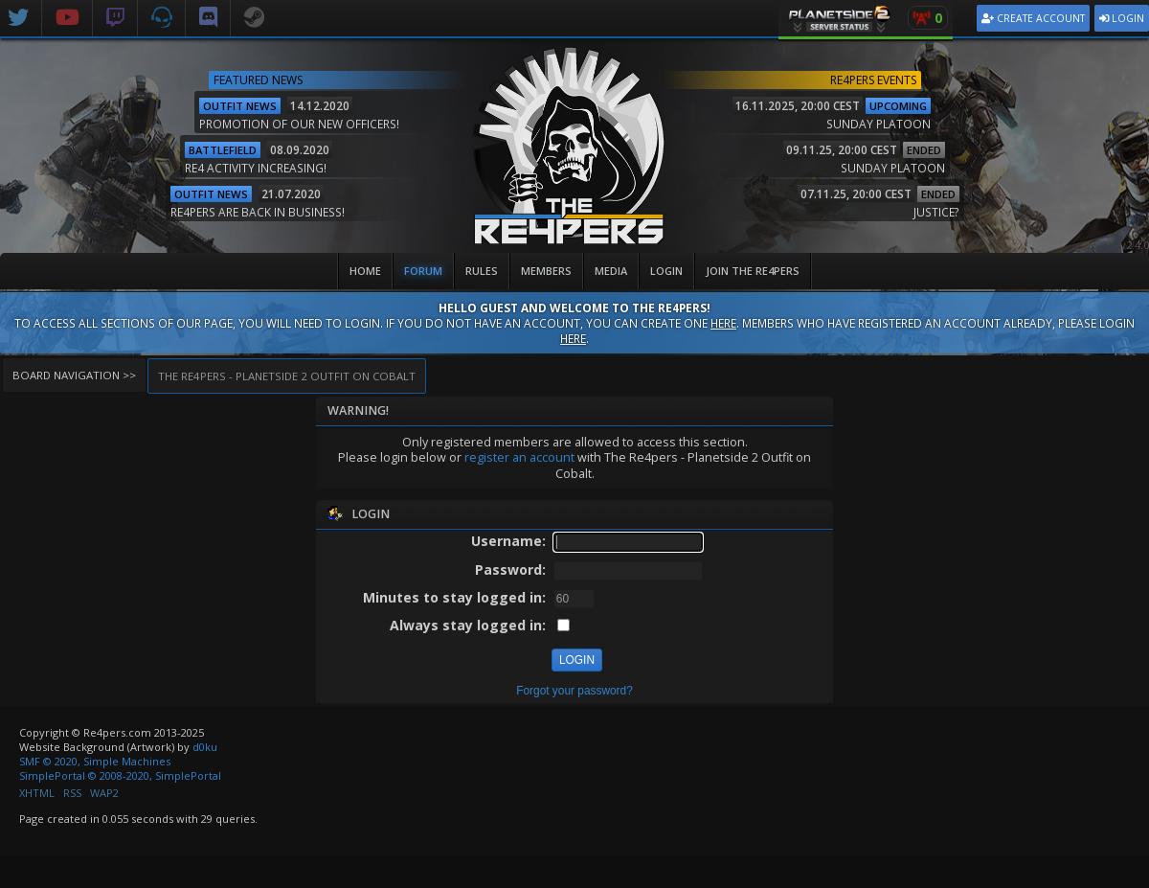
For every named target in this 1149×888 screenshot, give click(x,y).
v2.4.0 (1134, 245)
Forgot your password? (574, 690)
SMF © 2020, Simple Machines (94, 761)
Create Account (1033, 18)
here (723, 322)
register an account (519, 457)
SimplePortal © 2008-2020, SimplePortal (120, 775)
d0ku (204, 747)
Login (1121, 18)
